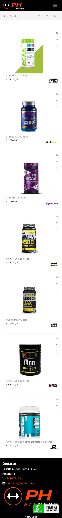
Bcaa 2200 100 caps (17, 136)
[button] (56, 16)
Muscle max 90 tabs (16, 319)
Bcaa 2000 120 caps (17, 75)
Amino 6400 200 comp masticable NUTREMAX (29, 441)
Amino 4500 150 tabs (17, 258)
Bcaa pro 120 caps (16, 197)
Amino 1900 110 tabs (17, 380)
